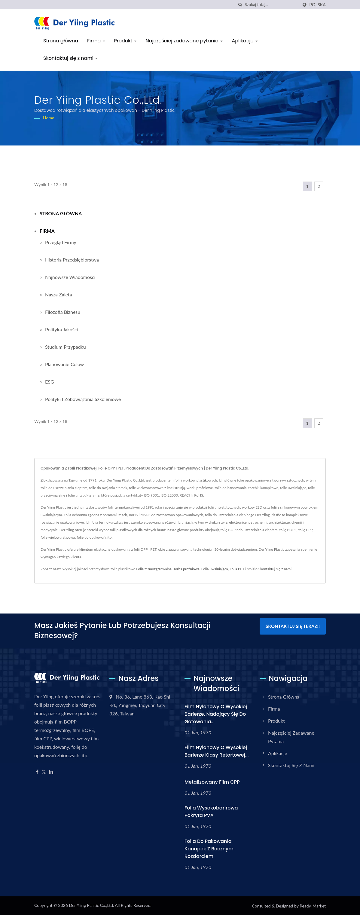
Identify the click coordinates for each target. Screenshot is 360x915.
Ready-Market (313, 905)
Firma (96, 40)
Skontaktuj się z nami (70, 58)
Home (48, 117)
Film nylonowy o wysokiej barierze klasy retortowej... (217, 751)
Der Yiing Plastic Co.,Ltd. (91, 905)
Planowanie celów (64, 364)
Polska (317, 4)
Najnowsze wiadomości (70, 277)
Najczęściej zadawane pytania (184, 40)
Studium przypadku (65, 347)
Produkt (125, 40)
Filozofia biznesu (62, 312)
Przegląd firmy (60, 242)
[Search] (271, 5)
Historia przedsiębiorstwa (72, 259)
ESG (49, 381)
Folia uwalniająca (214, 569)
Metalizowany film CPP (212, 782)
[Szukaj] (240, 5)
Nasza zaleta (58, 294)
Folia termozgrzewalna (154, 569)
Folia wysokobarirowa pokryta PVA (211, 811)
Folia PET (237, 569)
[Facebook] (37, 772)
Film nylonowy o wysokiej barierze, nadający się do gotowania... (216, 714)
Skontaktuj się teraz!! (293, 626)
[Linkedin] (51, 772)
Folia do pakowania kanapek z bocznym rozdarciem (209, 849)
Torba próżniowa (186, 569)
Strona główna (60, 40)
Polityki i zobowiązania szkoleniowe (83, 399)
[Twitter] (43, 772)
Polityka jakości (61, 329)
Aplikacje (245, 40)
